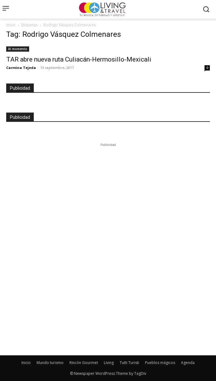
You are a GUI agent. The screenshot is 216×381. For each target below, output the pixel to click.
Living (109, 362)
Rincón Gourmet (83, 362)
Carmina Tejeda (21, 67)
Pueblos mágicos (160, 362)
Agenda (188, 362)
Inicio (10, 25)
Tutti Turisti (129, 362)
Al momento (17, 49)
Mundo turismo (50, 362)
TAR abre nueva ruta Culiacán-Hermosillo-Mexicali (78, 59)
